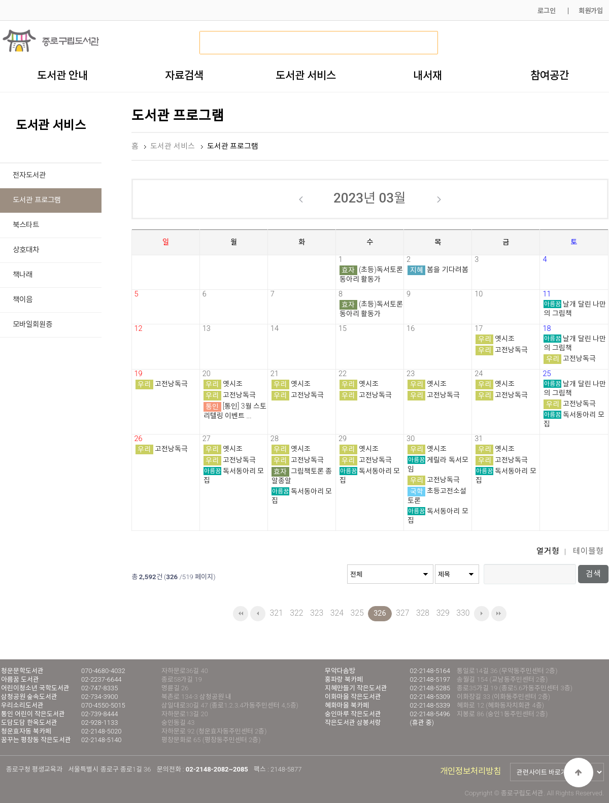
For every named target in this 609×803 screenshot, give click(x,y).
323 (316, 613)
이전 (257, 613)
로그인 (546, 11)
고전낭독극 (511, 350)
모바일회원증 (32, 324)
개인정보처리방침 (470, 771)
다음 (481, 613)
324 (337, 613)
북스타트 (26, 225)
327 (402, 613)
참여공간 (549, 75)
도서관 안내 (62, 75)
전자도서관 (29, 175)
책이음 (22, 299)
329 (443, 613)
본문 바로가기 (0, 0)
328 (422, 613)
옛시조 (505, 338)
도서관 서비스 (306, 75)
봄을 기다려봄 (447, 269)
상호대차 (26, 250)
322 (296, 613)
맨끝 (498, 613)
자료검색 (184, 75)
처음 (240, 613)
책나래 (22, 275)
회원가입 (591, 11)
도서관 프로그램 (37, 200)
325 (356, 613)
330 (462, 613)
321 (276, 613)
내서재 (427, 75)
